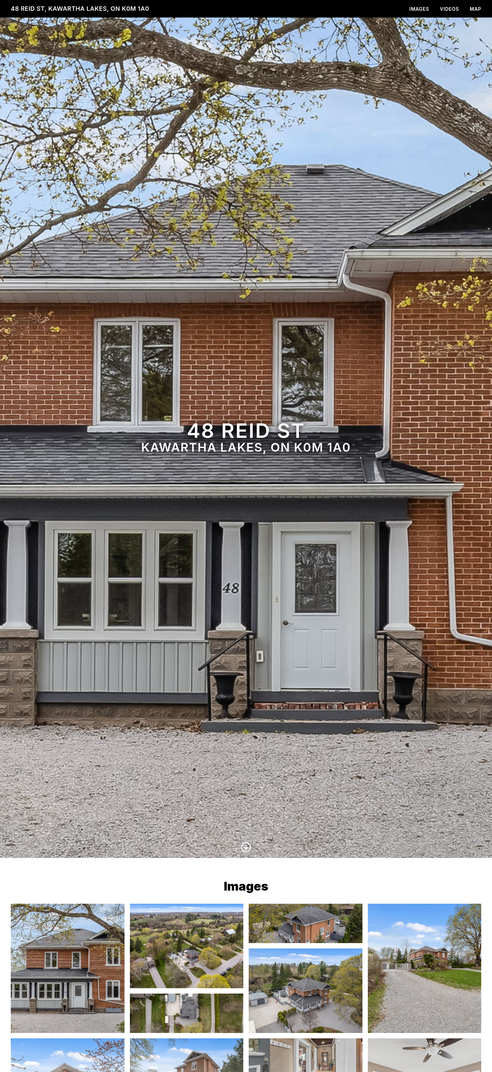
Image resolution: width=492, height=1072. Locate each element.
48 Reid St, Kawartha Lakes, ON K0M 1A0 (80, 8)
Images (419, 9)
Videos (449, 9)
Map (475, 9)
